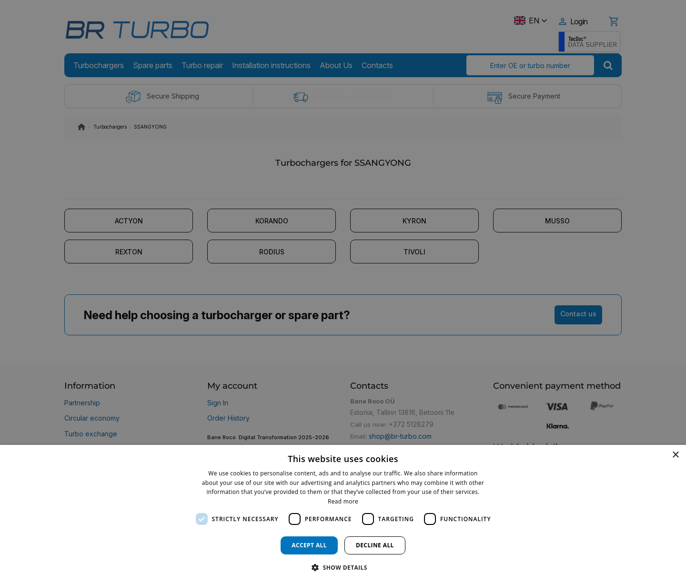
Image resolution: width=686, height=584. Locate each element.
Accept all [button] (309, 545)
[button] (343, 567)
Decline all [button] (375, 545)
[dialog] (343, 514)
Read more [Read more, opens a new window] (343, 501)
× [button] (675, 455)
